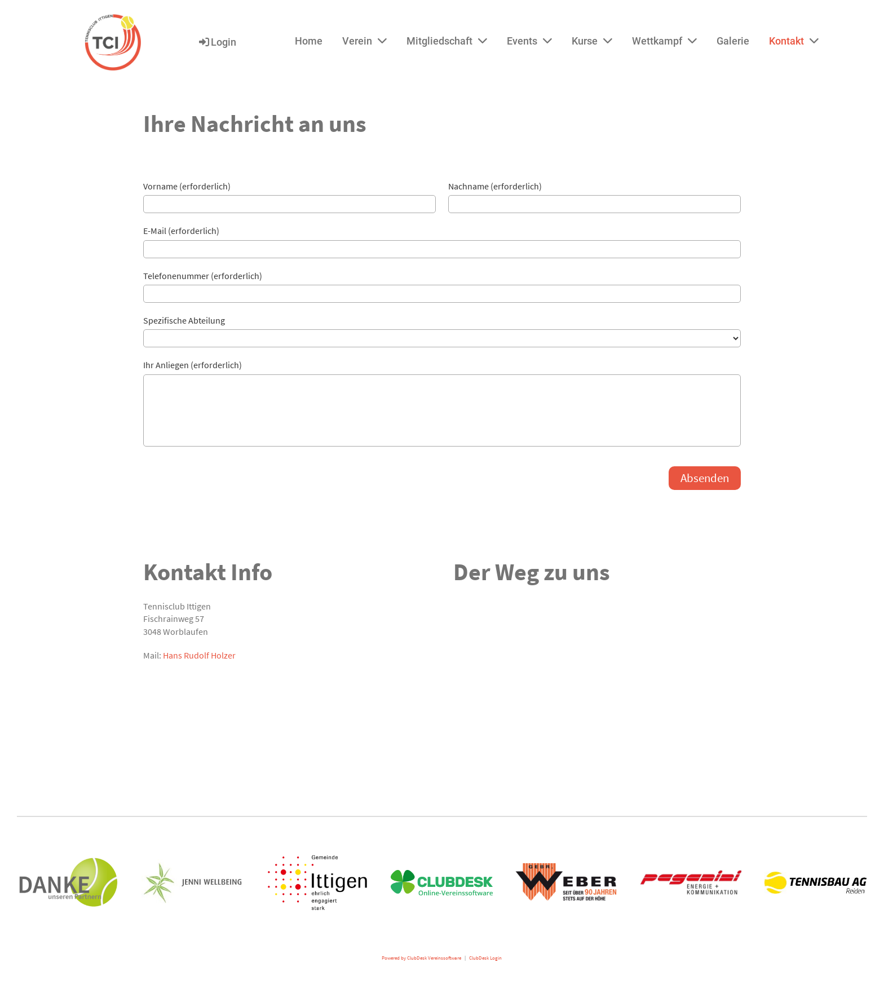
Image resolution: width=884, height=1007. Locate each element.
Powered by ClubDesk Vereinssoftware (421, 958)
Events (529, 41)
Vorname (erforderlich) (187, 186)
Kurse (592, 41)
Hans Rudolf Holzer (199, 655)
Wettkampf (664, 41)
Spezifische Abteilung (184, 320)
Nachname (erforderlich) (495, 186)
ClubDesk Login (485, 958)
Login (216, 42)
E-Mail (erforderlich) (181, 230)
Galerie (733, 41)
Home (308, 41)
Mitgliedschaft (446, 41)
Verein (364, 41)
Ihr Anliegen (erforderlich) (192, 364)
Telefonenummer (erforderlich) (202, 275)
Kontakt (794, 41)
